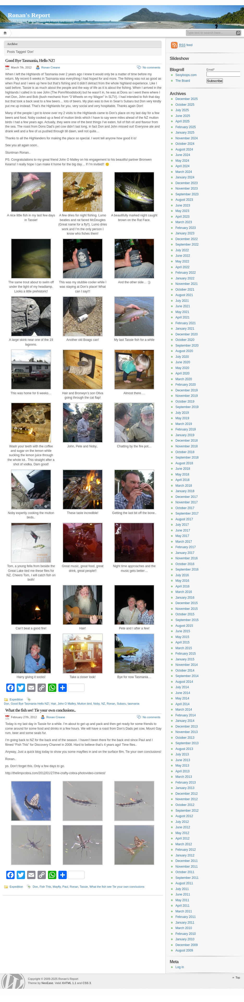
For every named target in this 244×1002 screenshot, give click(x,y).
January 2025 (184, 132)
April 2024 (182, 166)
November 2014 (186, 665)
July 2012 (182, 822)
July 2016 (182, 575)
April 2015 (182, 642)
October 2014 (184, 670)
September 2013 (187, 743)
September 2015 (187, 620)
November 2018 (186, 446)
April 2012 (182, 838)
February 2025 (185, 127)
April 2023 (182, 216)
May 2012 (182, 833)
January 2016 (184, 597)
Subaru (121, 703)
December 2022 (186, 239)
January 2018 (184, 491)
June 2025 (182, 116)
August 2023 (184, 200)
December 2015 (186, 603)
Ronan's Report (29, 15)
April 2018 (182, 480)
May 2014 (182, 698)
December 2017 (186, 497)
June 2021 (182, 306)
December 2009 (186, 945)
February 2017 (185, 547)
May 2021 (182, 312)
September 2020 (187, 345)
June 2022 (182, 256)
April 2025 (182, 121)
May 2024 (182, 160)
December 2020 (186, 334)
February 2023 (185, 228)
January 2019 (184, 435)
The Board (182, 81)
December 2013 (186, 726)
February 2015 (185, 653)
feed (185, 45)
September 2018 (187, 457)
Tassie (84, 886)
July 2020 (182, 357)
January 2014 (184, 721)
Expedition (16, 699)
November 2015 (186, 609)
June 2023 (182, 205)
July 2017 (182, 525)
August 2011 (184, 883)
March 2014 (183, 709)
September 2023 (187, 194)
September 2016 (187, 569)
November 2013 (186, 732)
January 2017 (184, 553)
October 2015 (184, 614)
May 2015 (182, 637)
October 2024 (184, 144)
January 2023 (184, 233)
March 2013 (183, 777)
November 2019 (186, 396)
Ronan (111, 703)
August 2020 (184, 351)
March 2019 (183, 424)
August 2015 (184, 626)
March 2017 (183, 541)
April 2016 (182, 586)
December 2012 (186, 794)
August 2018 (184, 463)
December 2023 (186, 183)
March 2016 (183, 592)
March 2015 (183, 648)
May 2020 (182, 368)
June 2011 (182, 894)
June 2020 (182, 362)
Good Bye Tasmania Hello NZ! (30, 703)
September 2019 (187, 407)
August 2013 (184, 749)
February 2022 (185, 272)
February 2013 (185, 782)
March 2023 (183, 222)
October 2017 (184, 508)
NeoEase (47, 983)
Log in (179, 967)
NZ (103, 703)
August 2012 (184, 816)
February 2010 (185, 934)
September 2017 (187, 513)
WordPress (13, 981)
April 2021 (182, 317)
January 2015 (184, 659)
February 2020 (185, 384)
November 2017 (186, 502)
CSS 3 (87, 983)
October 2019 (184, 401)
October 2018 (184, 452)
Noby (96, 703)
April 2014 (182, 704)
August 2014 (184, 682)
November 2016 (186, 558)
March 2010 (183, 928)
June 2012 (182, 827)
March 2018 (183, 485)
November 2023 (186, 188)
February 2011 (185, 917)
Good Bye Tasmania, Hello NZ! (30, 60)
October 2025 (184, 105)
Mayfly (57, 886)
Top (237, 977)
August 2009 (184, 950)
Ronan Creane (50, 67)
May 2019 (182, 418)
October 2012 (184, 805)
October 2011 (184, 872)
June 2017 (182, 530)
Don (6, 703)
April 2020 (182, 373)
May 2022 (182, 261)
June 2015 (182, 631)
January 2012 (184, 855)
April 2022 (182, 267)
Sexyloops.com (186, 75)
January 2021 (184, 328)
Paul (65, 886)
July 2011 (182, 889)
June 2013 (182, 760)
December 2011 (186, 861)
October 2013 (184, 738)
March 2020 (183, 379)
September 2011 (187, 878)
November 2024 (186, 138)
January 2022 (184, 278)
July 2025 (182, 110)
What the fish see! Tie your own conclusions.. (40, 710)
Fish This (45, 886)
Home (6, 33)
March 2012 (183, 844)
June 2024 (182, 155)
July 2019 (182, 413)
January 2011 (184, 922)
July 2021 (182, 301)
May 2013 (182, 765)
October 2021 (184, 289)
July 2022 (182, 250)
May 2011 (182, 900)
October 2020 (184, 340)
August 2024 (184, 149)
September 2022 (187, 244)
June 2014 (182, 693)
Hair (53, 703)
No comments (151, 67)
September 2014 (187, 676)
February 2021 (185, 323)
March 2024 (183, 172)
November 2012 (186, 799)
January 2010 (184, 939)
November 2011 (186, 866)
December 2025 (186, 99)
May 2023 (182, 211)
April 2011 (182, 905)
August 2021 (184, 295)
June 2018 (182, 469)
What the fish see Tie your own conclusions (116, 886)
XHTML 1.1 (69, 983)
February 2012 (185, 849)
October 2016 (184, 564)
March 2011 (183, 911)
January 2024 (184, 177)
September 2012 (187, 810)
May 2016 (182, 581)
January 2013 (184, 788)
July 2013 (182, 754)
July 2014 (182, 687)
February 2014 (185, 715)
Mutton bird (84, 703)
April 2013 (182, 771)
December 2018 (186, 440)
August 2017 (184, 519)
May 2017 (182, 536)
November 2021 (186, 284)
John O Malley (67, 703)
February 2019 (185, 429)
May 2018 (182, 474)
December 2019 (186, 390)
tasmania (133, 703)
